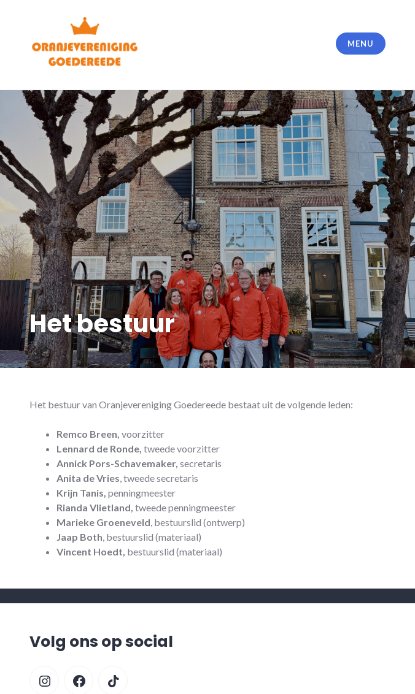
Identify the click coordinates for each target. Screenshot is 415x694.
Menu (360, 43)
